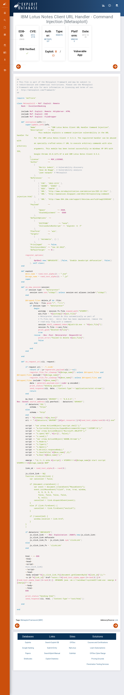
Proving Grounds (97, 659)
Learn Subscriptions (97, 648)
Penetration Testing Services (98, 664)
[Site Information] (110, 6)
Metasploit (48, 40)
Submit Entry (52, 648)
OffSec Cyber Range (98, 653)
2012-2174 (33, 36)
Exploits (28, 642)
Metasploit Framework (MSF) (32, 620)
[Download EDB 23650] (56, 51)
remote (59, 35)
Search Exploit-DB (52, 642)
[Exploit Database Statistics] (103, 6)
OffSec (72, 642)
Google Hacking (28, 648)
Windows (74, 40)
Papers (28, 653)
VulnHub (72, 653)
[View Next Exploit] (115, 66)
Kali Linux (72, 648)
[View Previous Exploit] (18, 66)
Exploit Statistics (52, 659)
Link (116, 620)
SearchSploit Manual (52, 653)
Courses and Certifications (98, 642)
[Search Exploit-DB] (117, 6)
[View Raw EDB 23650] (53, 55)
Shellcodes (28, 659)
